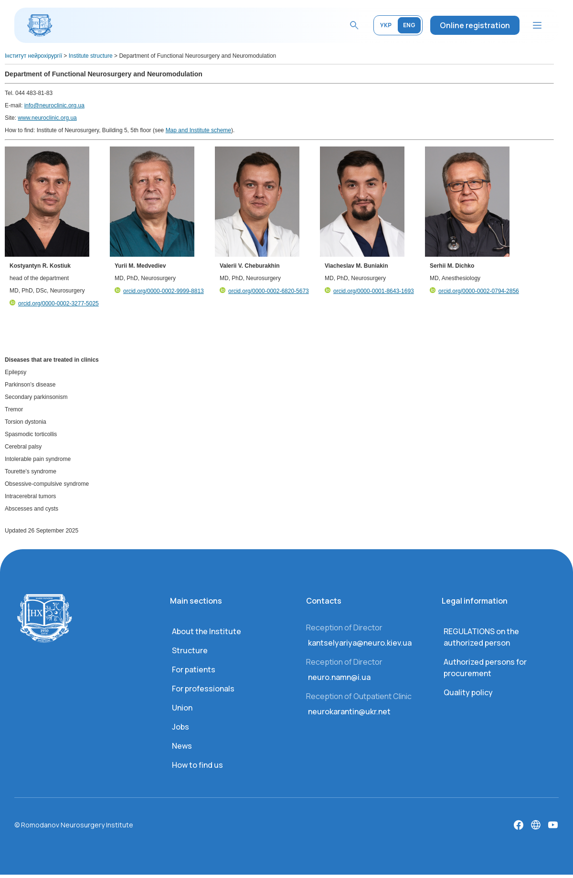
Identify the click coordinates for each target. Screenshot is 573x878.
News (182, 746)
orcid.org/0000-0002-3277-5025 (54, 303)
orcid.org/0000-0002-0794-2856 (474, 291)
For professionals (203, 688)
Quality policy (468, 692)
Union (182, 707)
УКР (386, 25)
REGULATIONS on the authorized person (481, 637)
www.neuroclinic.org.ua (47, 118)
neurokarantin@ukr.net (349, 711)
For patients (193, 669)
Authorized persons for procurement (485, 668)
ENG (409, 25)
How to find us (197, 765)
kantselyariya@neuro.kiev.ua (360, 643)
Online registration (475, 25)
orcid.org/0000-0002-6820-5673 (264, 291)
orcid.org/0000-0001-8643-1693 (369, 291)
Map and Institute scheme (198, 130)
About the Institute (206, 631)
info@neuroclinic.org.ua (54, 105)
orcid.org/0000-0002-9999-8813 (159, 291)
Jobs (180, 726)
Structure (190, 650)
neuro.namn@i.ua (339, 677)
